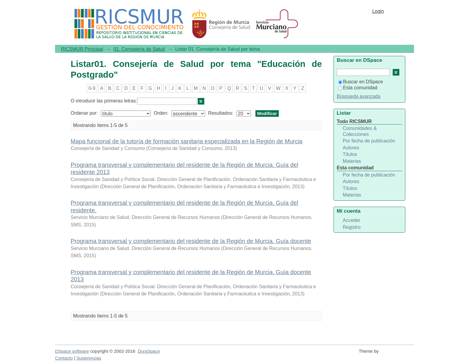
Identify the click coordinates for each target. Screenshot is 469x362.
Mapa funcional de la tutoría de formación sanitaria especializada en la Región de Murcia (186, 141)
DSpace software (72, 351)
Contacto (64, 358)
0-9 (92, 88)
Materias (352, 161)
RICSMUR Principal (82, 49)
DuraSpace (149, 351)
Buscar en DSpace (360, 81)
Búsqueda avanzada (358, 96)
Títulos (350, 154)
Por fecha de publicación (369, 140)
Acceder (351, 220)
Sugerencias (89, 358)
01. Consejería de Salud (139, 49)
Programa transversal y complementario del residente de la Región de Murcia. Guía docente (191, 241)
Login (378, 11)
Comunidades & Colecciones (360, 131)
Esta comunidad (357, 87)
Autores (351, 147)
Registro (352, 227)
